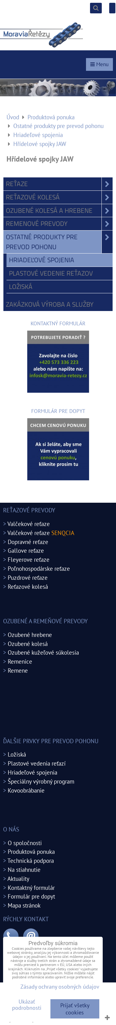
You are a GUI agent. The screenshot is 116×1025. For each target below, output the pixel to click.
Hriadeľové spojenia (41, 260)
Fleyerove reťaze (28, 559)
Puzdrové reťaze (28, 577)
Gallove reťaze (26, 550)
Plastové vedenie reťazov (51, 273)
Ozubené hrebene (30, 634)
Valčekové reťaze (28, 524)
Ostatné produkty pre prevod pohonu (59, 242)
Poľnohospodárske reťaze (39, 568)
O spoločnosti (25, 843)
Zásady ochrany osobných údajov (59, 986)
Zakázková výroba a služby (49, 304)
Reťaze (59, 183)
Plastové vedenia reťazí (37, 763)
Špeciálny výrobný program (41, 781)
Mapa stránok (24, 905)
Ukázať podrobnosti (26, 1005)
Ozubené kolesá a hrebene (59, 210)
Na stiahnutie (24, 869)
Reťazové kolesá (59, 197)
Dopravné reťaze (28, 542)
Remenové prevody (59, 223)
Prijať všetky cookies (74, 1009)
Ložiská (20, 286)
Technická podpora (30, 860)
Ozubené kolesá (28, 643)
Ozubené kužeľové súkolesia (43, 652)
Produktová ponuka (31, 851)
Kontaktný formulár (31, 887)
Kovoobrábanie (26, 790)
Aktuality (18, 878)
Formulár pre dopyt (31, 896)
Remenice (20, 661)
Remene (18, 670)
